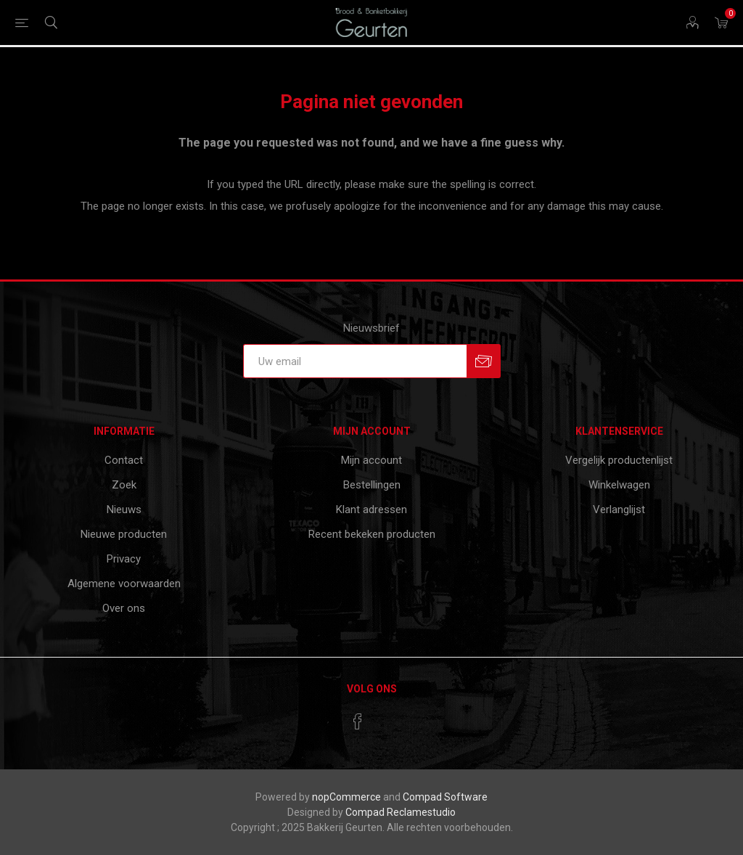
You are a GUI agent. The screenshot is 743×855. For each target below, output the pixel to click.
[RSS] (385, 717)
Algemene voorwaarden (124, 583)
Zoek (124, 484)
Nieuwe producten (124, 534)
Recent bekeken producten (371, 534)
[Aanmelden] (355, 361)
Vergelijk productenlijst (619, 460)
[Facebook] (357, 721)
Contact (123, 460)
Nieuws (124, 509)
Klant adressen (371, 509)
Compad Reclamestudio (400, 812)
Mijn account (371, 460)
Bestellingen (372, 484)
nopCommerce (346, 797)
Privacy (124, 558)
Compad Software (445, 797)
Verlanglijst (619, 509)
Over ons (123, 608)
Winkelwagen (619, 484)
